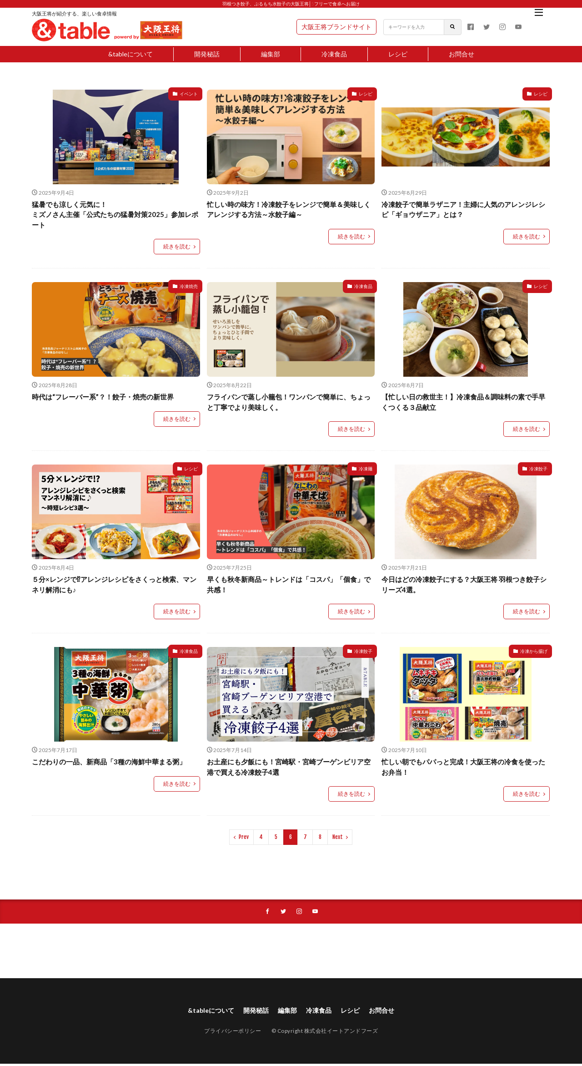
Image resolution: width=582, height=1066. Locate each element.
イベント (189, 93)
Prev (244, 837)
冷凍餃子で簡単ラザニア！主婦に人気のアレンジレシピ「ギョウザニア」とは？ (463, 209)
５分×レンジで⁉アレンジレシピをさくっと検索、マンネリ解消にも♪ (114, 584)
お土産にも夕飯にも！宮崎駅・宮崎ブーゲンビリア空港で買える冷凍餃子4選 (289, 767)
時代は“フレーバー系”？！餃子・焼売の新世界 (103, 397)
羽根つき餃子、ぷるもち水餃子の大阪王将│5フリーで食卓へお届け (290, 3)
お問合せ (461, 54)
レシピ (397, 54)
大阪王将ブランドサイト (336, 26)
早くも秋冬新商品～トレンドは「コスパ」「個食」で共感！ (289, 584)
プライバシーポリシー (232, 1033)
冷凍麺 (365, 468)
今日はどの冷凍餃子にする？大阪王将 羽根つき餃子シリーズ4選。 (464, 584)
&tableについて (130, 54)
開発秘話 (207, 54)
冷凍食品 (334, 54)
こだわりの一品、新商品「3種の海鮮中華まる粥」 (109, 762)
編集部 (270, 54)
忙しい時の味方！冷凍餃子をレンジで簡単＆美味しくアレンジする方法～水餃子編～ (289, 209)
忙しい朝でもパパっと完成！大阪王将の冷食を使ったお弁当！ (463, 767)
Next (337, 837)
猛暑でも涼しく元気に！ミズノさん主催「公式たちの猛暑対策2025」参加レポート (115, 214)
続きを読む (177, 246)
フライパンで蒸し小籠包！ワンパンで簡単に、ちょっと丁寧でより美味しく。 (289, 402)
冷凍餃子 (538, 468)
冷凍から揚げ (533, 651)
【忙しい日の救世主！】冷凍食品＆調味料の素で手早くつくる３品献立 (463, 402)
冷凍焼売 (189, 286)
